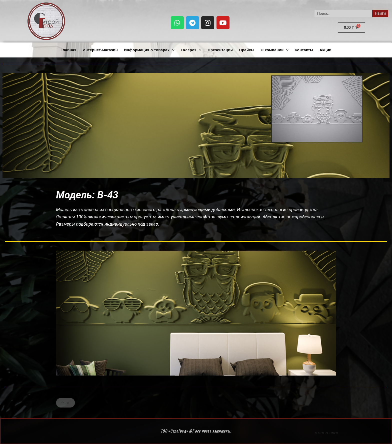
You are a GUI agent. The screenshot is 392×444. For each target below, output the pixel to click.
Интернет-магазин (100, 50)
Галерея (191, 50)
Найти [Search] (380, 13)
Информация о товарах (149, 50)
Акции (326, 50)
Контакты (304, 50)
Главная (68, 50)
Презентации (220, 50)
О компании (275, 50)
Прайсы (246, 50)
